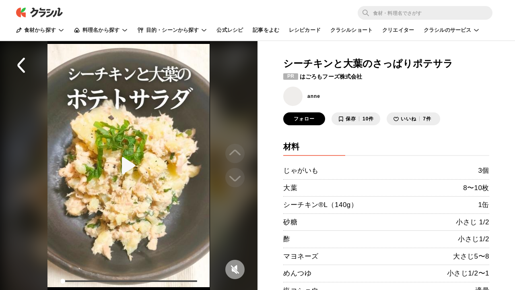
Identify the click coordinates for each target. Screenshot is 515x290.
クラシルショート (351, 30)
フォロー (304, 119)
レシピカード (305, 30)
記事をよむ (266, 30)
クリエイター (398, 30)
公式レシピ (229, 30)
